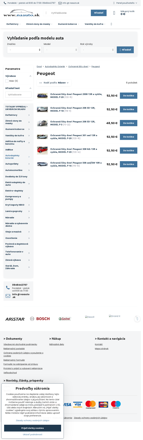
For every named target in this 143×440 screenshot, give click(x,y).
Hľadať (98, 12)
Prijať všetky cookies (32, 428)
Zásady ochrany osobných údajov (90, 417)
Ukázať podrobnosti (32, 434)
